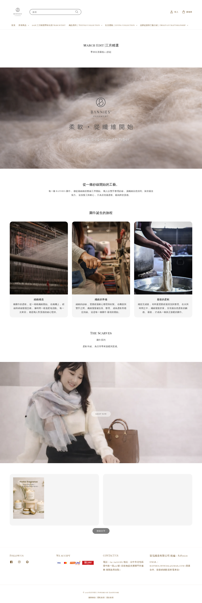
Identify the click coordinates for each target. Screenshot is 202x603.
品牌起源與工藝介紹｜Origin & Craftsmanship (163, 25)
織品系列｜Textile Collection (84, 25)
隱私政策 (101, 597)
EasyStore (114, 592)
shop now (101, 413)
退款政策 (110, 597)
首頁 (13, 25)
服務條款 (92, 597)
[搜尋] (76, 11)
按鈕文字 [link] (101, 530)
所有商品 (22, 25)
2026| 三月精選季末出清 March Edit (49, 25)
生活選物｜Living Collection (120, 25)
